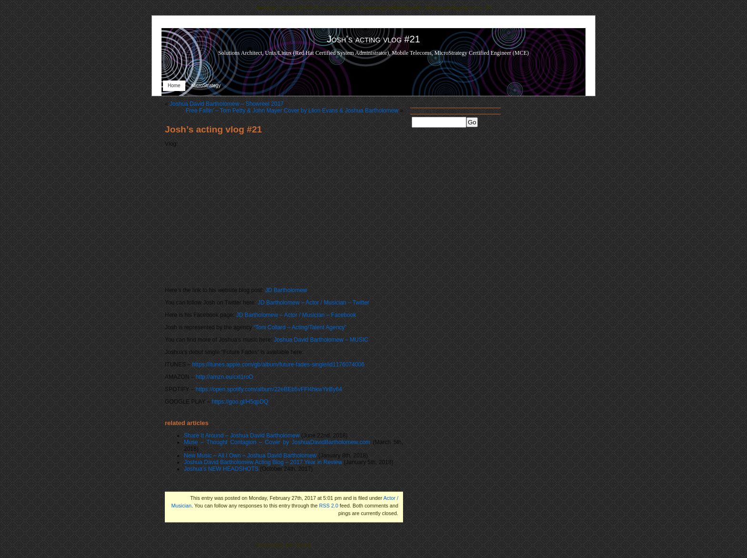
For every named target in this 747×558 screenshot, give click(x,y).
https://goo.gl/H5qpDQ (240, 401)
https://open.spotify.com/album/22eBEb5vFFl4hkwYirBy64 (268, 389)
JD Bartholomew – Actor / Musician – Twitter (314, 302)
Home (174, 85)
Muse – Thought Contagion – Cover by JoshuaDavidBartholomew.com (277, 442)
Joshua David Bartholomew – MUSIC (321, 339)
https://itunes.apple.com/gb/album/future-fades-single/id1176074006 (278, 364)
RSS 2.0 (328, 505)
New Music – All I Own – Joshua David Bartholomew (250, 455)
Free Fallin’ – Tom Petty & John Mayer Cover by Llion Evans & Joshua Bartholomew (292, 110)
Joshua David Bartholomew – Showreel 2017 (226, 104)
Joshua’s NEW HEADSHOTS (221, 469)
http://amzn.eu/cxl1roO (224, 377)
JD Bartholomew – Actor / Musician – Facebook (296, 315)
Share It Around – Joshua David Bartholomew (242, 435)
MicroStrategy (206, 85)
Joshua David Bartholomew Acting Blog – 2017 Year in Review (263, 462)
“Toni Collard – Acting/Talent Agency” (299, 327)
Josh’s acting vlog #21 (213, 129)
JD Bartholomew (286, 290)
